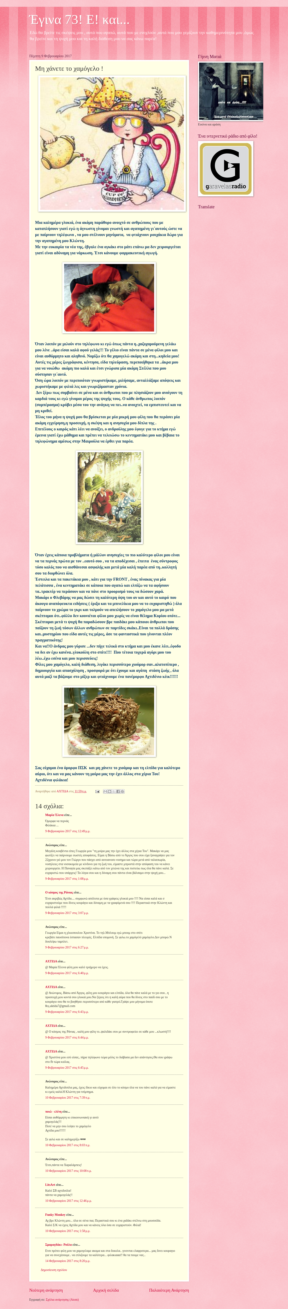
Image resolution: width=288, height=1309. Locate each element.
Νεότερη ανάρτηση (46, 1290)
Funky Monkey (55, 1214)
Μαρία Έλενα (54, 815)
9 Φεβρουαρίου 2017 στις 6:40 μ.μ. (67, 973)
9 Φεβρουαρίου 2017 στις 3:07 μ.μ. (67, 913)
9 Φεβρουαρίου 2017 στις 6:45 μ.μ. (67, 1067)
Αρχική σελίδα (106, 1290)
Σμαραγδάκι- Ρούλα (58, 1244)
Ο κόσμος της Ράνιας (59, 892)
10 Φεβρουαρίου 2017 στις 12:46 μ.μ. (68, 1200)
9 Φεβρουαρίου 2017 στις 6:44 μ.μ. (67, 1037)
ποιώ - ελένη (53, 1111)
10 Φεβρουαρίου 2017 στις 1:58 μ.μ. (67, 1231)
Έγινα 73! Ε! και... (79, 19)
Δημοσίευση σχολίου (54, 1270)
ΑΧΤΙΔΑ (51, 961)
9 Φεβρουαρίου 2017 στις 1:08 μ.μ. (67, 878)
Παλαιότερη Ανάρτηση (169, 1290)
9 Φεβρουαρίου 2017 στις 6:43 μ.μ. (67, 1012)
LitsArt (50, 1184)
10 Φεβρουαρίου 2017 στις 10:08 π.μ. (68, 1171)
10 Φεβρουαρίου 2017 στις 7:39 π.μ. (67, 1097)
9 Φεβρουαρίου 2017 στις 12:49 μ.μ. (67, 831)
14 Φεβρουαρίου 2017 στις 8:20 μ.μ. (67, 1261)
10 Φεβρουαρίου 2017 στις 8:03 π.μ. (67, 1145)
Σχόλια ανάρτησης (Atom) (62, 1299)
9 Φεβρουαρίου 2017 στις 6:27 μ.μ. (67, 947)
